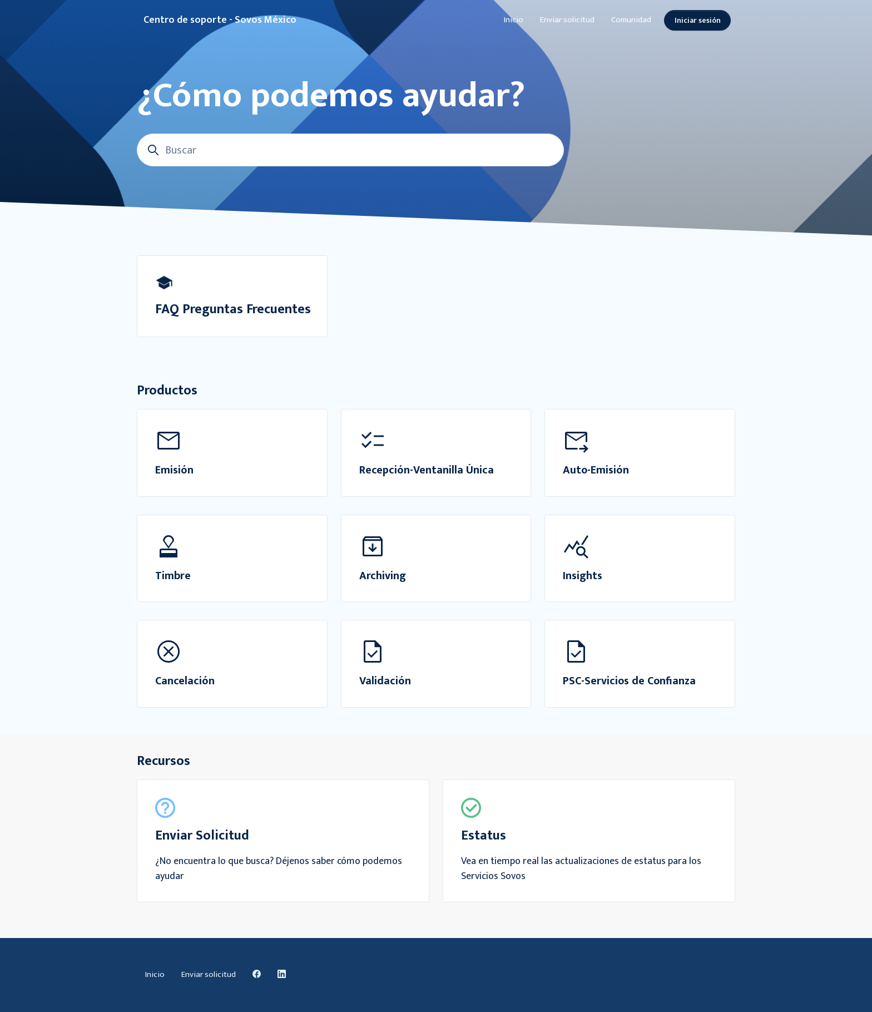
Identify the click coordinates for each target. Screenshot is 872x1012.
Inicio (513, 20)
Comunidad (631, 20)
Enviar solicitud (567, 20)
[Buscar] (350, 150)
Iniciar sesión (698, 20)
